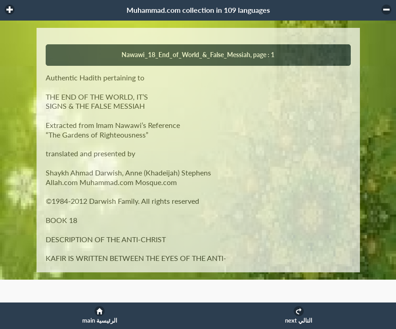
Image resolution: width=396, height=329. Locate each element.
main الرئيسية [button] (99, 320)
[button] (9, 9)
